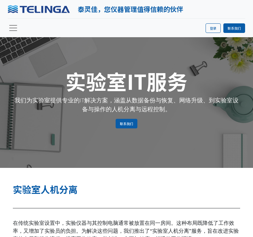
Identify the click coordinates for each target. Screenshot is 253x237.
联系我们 (234, 28)
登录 (213, 28)
